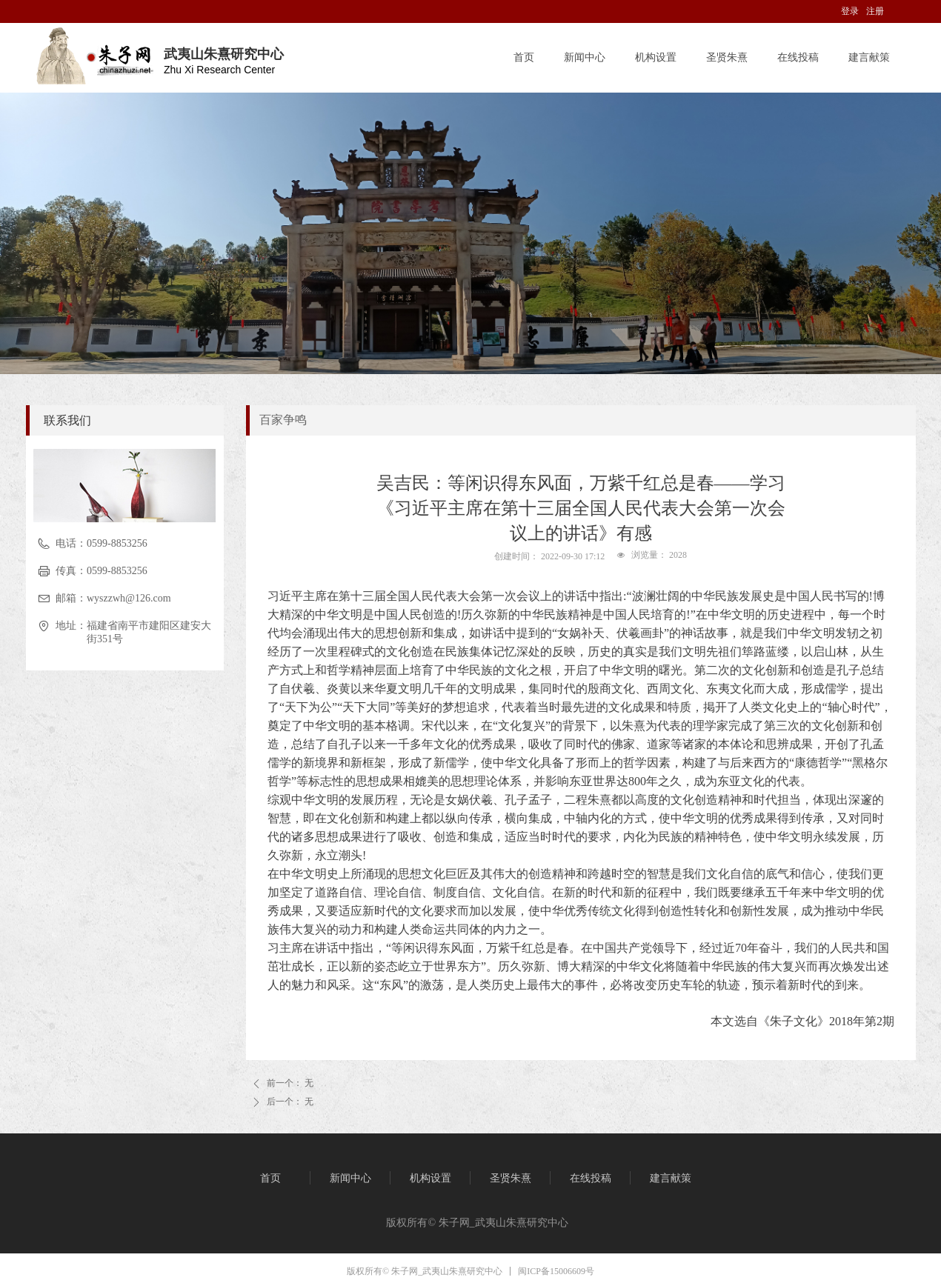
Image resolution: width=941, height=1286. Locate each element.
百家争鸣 (283, 419)
